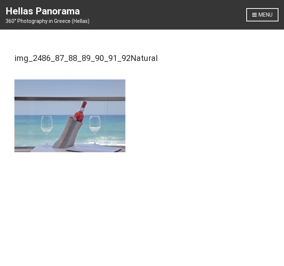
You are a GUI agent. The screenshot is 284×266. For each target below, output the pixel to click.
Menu (262, 15)
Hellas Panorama (43, 11)
